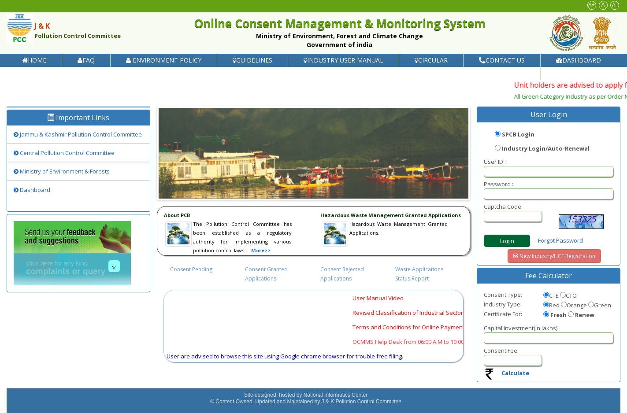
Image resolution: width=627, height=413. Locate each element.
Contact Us (502, 60)
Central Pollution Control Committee (64, 153)
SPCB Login (518, 134)
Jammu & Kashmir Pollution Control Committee (78, 134)
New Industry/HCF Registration (554, 256)
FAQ (86, 60)
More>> (261, 250)
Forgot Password (560, 240)
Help (566, 73)
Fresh (558, 315)
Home (34, 60)
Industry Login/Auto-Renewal (546, 148)
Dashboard (578, 60)
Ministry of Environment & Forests (62, 171)
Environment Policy (163, 60)
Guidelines (252, 60)
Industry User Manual (343, 60)
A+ (591, 4)
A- (614, 4)
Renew (584, 315)
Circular (431, 60)
